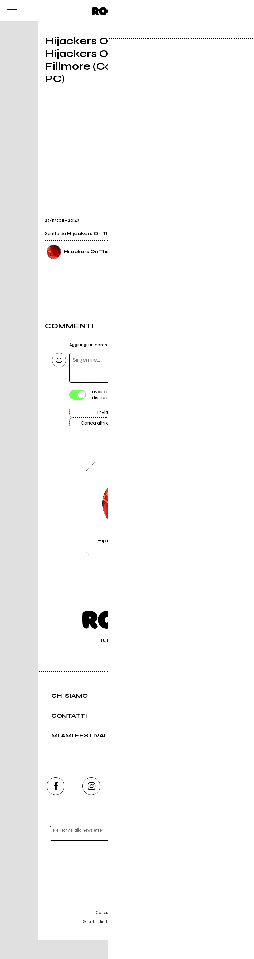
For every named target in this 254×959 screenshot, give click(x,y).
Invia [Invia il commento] (102, 413)
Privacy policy (145, 931)
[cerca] (231, 10)
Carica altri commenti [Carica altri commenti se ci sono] (109, 425)
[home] (113, 10)
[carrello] (218, 10)
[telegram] (198, 805)
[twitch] (163, 805)
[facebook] (55, 805)
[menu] (10, 10)
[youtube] (127, 805)
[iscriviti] (191, 852)
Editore (127, 900)
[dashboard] (244, 10)
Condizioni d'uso (112, 931)
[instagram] (91, 805)
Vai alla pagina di (127, 524)
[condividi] (203, 216)
